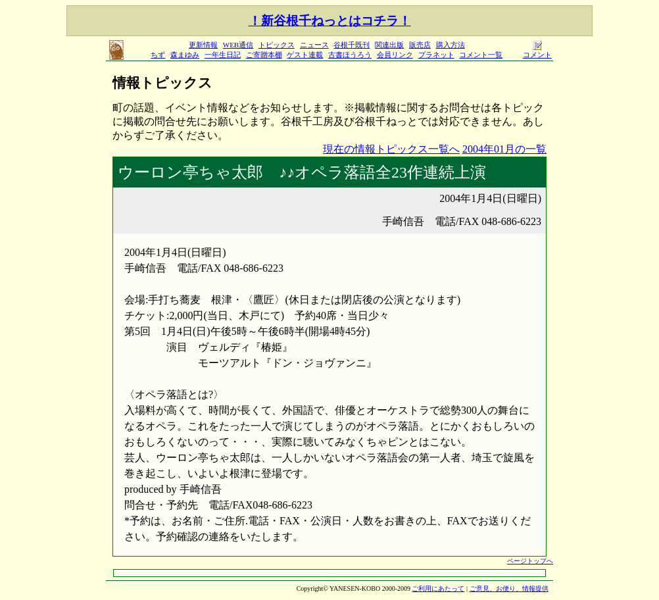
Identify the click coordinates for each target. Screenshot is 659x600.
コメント (537, 51)
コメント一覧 (480, 55)
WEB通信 (238, 45)
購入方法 (450, 45)
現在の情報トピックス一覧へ (391, 149)
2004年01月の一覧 (504, 149)
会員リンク (395, 55)
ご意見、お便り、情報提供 (509, 588)
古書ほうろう (350, 55)
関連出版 (389, 45)
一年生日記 (223, 55)
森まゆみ (184, 55)
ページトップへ (530, 560)
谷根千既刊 (351, 45)
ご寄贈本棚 (264, 55)
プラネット (436, 55)
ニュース (314, 45)
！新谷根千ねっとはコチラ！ (330, 21)
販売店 (420, 45)
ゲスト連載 (305, 55)
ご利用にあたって (438, 588)
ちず (158, 55)
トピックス (276, 45)
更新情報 (203, 45)
